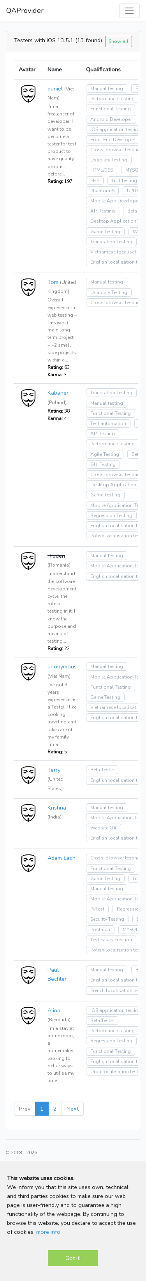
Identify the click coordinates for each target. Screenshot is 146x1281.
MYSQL (133, 170)
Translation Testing (111, 242)
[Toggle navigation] (129, 11)
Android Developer (111, 119)
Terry (53, 770)
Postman (100, 930)
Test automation (108, 423)
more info (48, 1232)
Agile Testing (104, 454)
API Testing (102, 211)
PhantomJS (102, 191)
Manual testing (106, 88)
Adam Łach (61, 858)
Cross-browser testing (115, 150)
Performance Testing (112, 99)
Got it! (73, 1258)
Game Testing (105, 232)
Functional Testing (110, 109)
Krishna (56, 807)
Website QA (103, 828)
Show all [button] (118, 41)
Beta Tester (102, 770)
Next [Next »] (73, 1109)
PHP (94, 180)
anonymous (62, 666)
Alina (53, 1010)
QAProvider (25, 10)
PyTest (97, 909)
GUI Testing (124, 180)
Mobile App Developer (115, 201)
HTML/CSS (101, 170)
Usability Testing (108, 160)
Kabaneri (58, 393)
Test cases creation (111, 940)
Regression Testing (111, 515)
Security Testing (107, 919)
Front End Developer (112, 139)
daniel (55, 88)
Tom (52, 282)
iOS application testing (115, 129)
